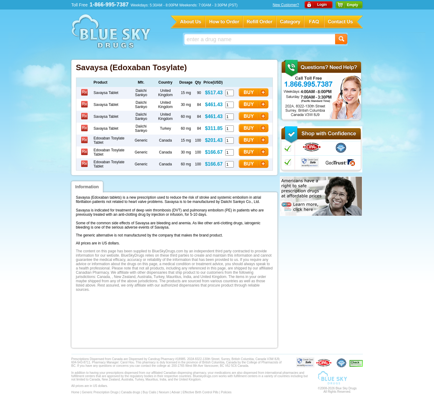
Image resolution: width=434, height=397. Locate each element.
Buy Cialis (149, 392)
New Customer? (286, 5)
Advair (176, 392)
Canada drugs (130, 392)
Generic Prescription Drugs (100, 392)
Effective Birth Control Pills (201, 392)
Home (75, 392)
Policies (226, 392)
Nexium (164, 392)
